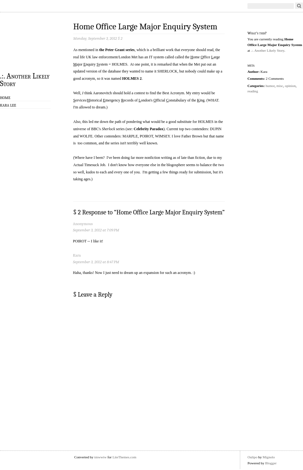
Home (5, 98)
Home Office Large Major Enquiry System (145, 27)
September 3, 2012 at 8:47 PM (96, 261)
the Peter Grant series (116, 50)
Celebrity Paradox (148, 129)
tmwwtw (100, 457)
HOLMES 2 (132, 78)
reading (252, 91)
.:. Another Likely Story (25, 79)
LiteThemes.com (124, 457)
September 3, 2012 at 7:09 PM (96, 230)
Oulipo (252, 457)
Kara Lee (8, 105)
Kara (77, 255)
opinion (290, 86)
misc (279, 86)
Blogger (270, 463)
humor (270, 86)
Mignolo (269, 457)
